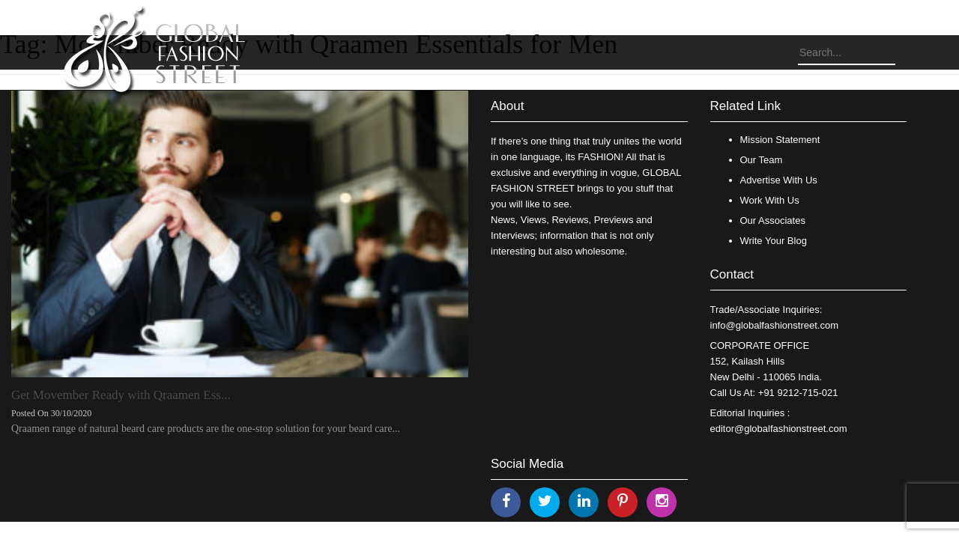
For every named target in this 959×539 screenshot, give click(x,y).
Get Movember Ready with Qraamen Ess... (121, 395)
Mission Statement (780, 139)
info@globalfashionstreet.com (774, 325)
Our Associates (772, 220)
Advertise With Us (778, 180)
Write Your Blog (773, 240)
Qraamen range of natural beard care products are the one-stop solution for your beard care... (205, 428)
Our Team (761, 159)
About (507, 106)
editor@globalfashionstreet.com (778, 428)
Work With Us (769, 200)
